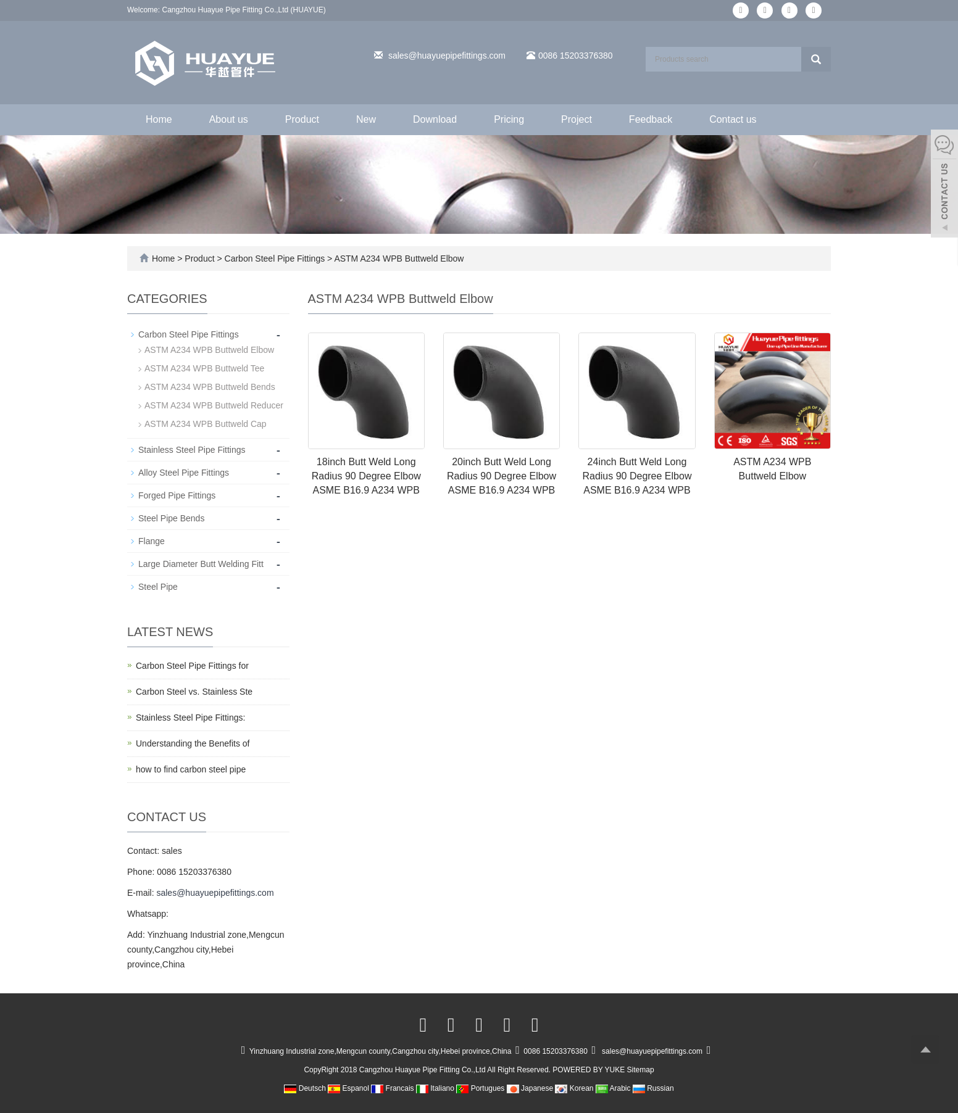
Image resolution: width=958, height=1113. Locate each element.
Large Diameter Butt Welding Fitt (201, 564)
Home (159, 119)
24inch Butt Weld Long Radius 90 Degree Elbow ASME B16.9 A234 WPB (636, 476)
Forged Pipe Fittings (176, 495)
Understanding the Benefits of (192, 743)
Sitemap (640, 1069)
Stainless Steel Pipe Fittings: (190, 717)
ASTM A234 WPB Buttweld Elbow (398, 258)
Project (576, 119)
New (366, 119)
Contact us (732, 119)
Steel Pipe (158, 587)
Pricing (509, 119)
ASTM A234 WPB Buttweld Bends (209, 387)
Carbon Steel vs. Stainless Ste (194, 692)
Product (302, 119)
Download (435, 119)
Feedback (650, 119)
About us (228, 119)
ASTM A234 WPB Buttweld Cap (205, 424)
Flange (151, 541)
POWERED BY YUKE (589, 1069)
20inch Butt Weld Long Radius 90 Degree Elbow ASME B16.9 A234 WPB (501, 476)
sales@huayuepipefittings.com (447, 55)
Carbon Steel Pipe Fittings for (192, 666)
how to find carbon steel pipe (191, 769)
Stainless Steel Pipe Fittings (192, 450)
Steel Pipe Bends (171, 518)
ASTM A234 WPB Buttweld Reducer (213, 405)
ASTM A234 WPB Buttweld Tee (204, 368)
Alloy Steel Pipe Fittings (183, 473)
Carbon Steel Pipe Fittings (274, 258)
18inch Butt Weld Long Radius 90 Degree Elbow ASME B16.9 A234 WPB (366, 476)
